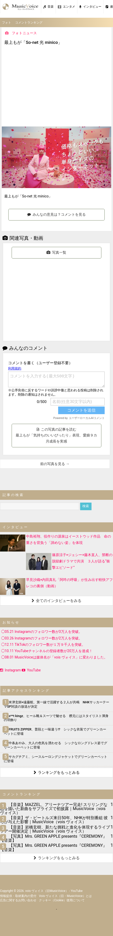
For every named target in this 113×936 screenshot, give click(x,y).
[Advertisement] (56, 86)
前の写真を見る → (54, 464)
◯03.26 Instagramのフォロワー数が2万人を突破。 (41, 638)
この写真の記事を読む (56, 435)
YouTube (31, 670)
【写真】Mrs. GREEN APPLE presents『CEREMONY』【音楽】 (53, 838)
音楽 (48, 6)
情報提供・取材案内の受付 (18, 896)
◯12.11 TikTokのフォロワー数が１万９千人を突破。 (43, 645)
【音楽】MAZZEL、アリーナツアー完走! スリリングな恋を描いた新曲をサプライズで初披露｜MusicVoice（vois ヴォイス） (53, 808)
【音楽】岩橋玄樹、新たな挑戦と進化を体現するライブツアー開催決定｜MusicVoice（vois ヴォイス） (55, 829)
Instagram (10, 670)
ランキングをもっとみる (57, 772)
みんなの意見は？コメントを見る (56, 214)
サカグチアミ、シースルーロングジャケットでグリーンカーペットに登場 (55, 759)
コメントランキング (28, 22)
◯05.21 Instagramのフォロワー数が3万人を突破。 (41, 632)
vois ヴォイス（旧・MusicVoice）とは (65, 896)
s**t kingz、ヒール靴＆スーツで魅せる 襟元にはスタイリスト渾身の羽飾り (56, 718)
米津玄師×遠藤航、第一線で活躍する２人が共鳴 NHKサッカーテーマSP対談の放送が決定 (56, 704)
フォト (6, 22)
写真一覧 (56, 252)
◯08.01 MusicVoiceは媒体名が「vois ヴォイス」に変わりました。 (54, 657)
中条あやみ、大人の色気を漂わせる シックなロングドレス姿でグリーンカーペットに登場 (55, 745)
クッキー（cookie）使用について (62, 900)
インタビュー (90, 6)
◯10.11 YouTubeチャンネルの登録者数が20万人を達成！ (47, 651)
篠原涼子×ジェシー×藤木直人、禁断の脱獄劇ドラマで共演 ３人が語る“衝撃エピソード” (82, 561)
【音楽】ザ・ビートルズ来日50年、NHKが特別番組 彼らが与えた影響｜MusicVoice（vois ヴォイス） (54, 819)
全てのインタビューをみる (56, 600)
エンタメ (66, 6)
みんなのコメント (25, 348)
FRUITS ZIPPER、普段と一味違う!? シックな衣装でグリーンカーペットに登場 (55, 731)
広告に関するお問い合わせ (18, 900)
